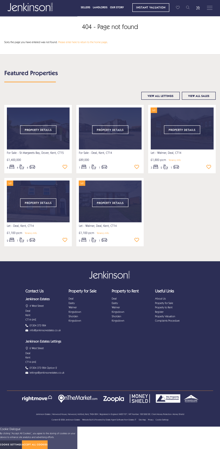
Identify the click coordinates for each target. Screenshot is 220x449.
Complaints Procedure (167, 320)
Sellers (85, 7)
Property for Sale (164, 303)
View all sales (198, 96)
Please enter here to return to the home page (82, 42)
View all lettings (160, 96)
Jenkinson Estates (72, 420)
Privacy (150, 420)
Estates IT (132, 420)
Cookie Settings (162, 420)
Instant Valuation (151, 7)
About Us (160, 298)
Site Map (142, 420)
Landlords (100, 7)
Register (159, 311)
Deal (71, 298)
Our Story (117, 7)
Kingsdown (75, 311)
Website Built (87, 420)
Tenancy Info (175, 160)
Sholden (73, 316)
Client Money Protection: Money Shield (168, 414)
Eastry (72, 303)
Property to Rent (163, 307)
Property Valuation (165, 316)
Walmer (73, 307)
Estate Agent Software (115, 420)
